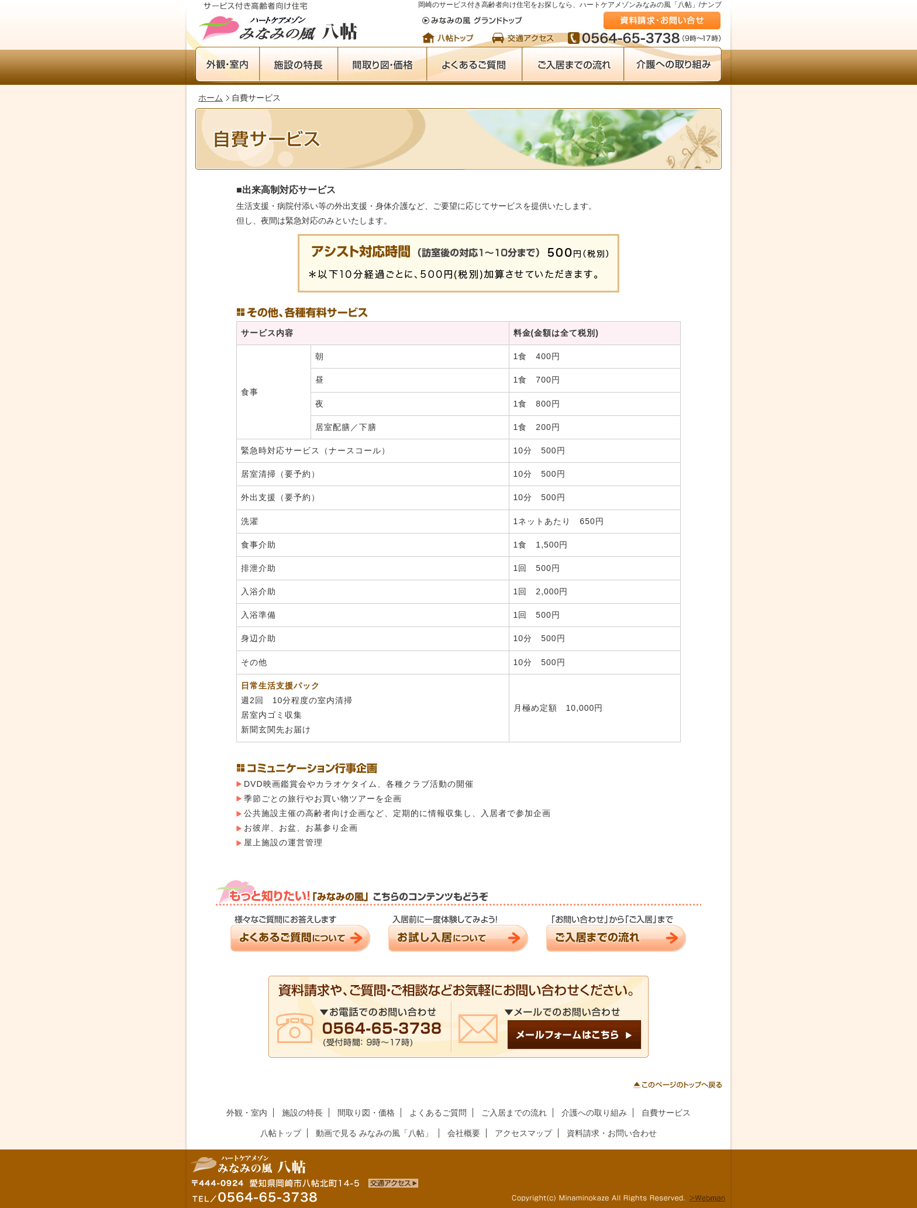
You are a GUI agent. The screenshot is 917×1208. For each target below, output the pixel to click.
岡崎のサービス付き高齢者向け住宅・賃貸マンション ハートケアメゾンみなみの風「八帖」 (280, 22)
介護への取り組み (672, 64)
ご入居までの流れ (572, 64)
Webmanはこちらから (707, 1199)
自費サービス (666, 1112)
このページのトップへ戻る (677, 1084)
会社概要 (463, 1133)
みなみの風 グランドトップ (472, 20)
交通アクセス (522, 38)
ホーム (210, 97)
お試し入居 (458, 933)
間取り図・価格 (381, 64)
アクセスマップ (523, 1133)
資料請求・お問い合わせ (662, 20)
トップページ (451, 38)
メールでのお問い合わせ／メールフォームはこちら (458, 1017)
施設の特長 (298, 64)
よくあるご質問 (474, 64)
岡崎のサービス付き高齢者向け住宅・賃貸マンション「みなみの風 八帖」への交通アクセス (393, 1183)
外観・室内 (227, 64)
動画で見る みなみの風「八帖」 (374, 1133)
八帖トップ (280, 1133)
